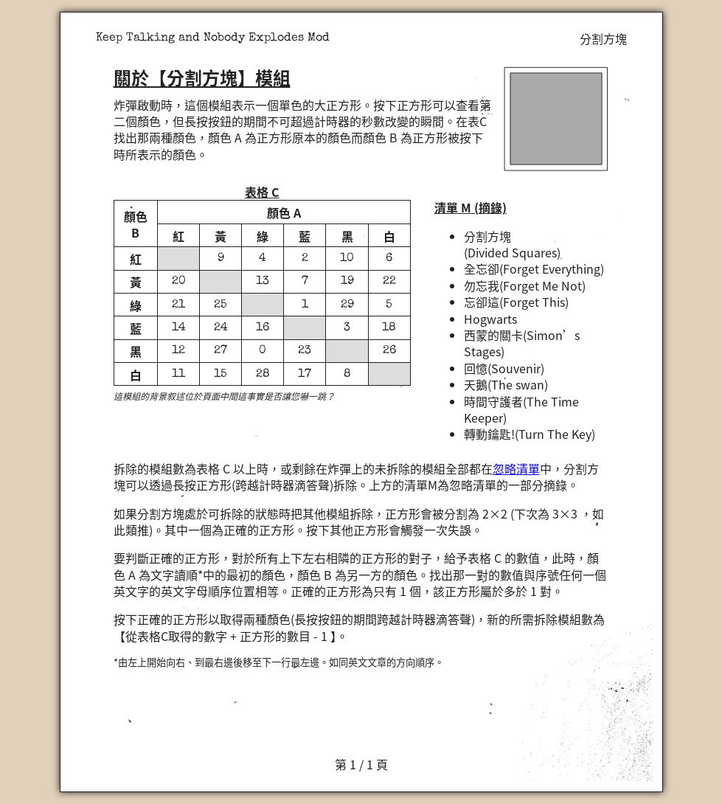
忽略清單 (516, 468)
